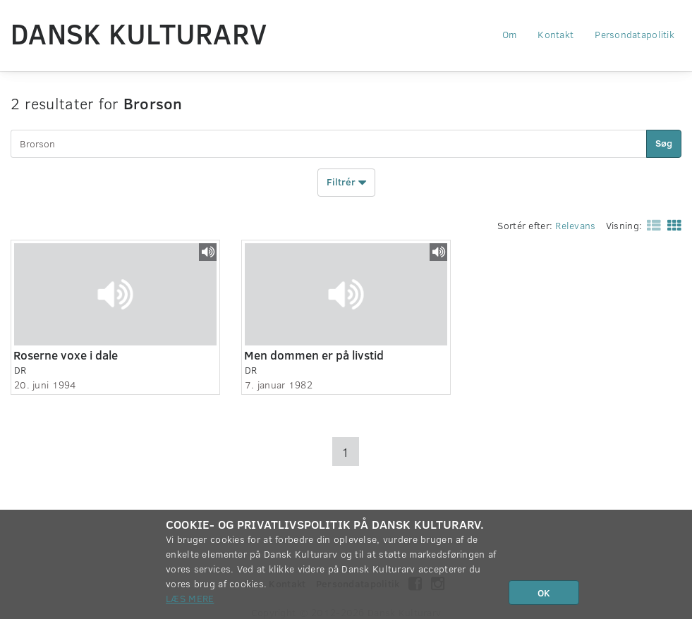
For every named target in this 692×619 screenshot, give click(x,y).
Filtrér (346, 182)
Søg (663, 142)
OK (544, 592)
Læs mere (190, 598)
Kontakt (555, 34)
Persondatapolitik (634, 34)
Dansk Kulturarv (139, 33)
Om (509, 34)
